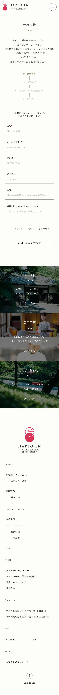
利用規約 (10, 588)
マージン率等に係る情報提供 (20, 576)
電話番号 (12, 158)
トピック (15, 503)
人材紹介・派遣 (19, 481)
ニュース (15, 497)
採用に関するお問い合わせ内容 (23, 206)
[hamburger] (53, 7)
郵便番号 (12, 174)
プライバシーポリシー (25, 229)
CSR (8, 548)
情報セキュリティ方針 (17, 582)
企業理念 (15, 532)
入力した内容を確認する (29, 243)
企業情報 (10, 519)
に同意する (29, 229)
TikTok (33, 639)
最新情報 (10, 491)
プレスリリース (19, 509)
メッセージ (16, 525)
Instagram (11, 639)
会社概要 (15, 538)
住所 (9, 190)
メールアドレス (15, 142)
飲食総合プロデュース (17, 475)
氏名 (9, 126)
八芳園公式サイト (17, 662)
